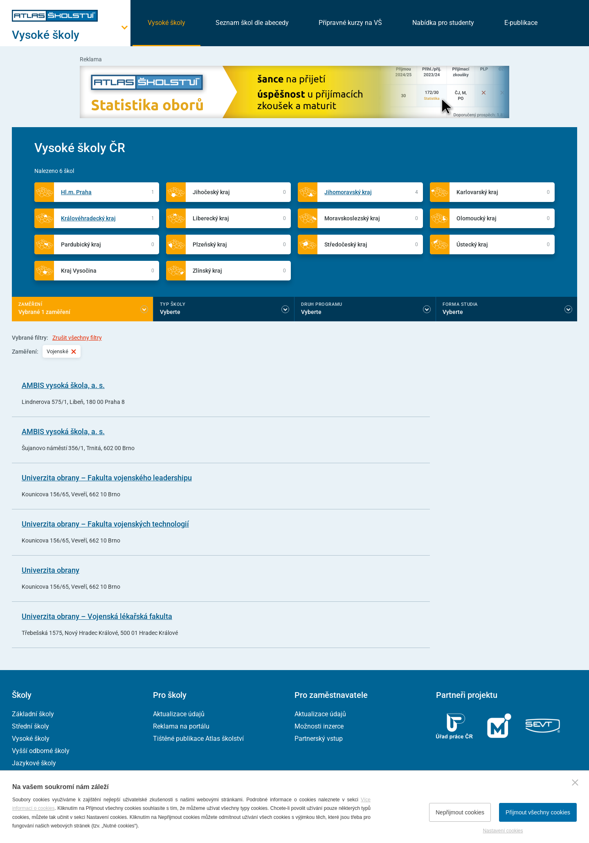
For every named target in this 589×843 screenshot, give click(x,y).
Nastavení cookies (503, 831)
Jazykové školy (34, 763)
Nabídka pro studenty (443, 23)
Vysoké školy (166, 23)
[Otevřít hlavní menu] (71, 35)
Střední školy (30, 726)
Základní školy (33, 714)
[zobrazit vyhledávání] (567, 22)
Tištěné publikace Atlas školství (198, 738)
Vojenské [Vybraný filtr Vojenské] (61, 351)
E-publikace (520, 23)
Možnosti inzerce (319, 726)
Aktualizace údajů (179, 714)
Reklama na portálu (181, 726)
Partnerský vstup (318, 738)
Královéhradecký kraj (88, 218)
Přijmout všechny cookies (538, 812)
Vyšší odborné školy (41, 751)
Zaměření (30, 304)
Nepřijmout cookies (460, 812)
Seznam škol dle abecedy (252, 23)
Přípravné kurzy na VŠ (350, 23)
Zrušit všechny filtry (77, 337)
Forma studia (460, 304)
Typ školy (173, 304)
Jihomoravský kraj (348, 192)
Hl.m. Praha (76, 192)
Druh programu (321, 304)
